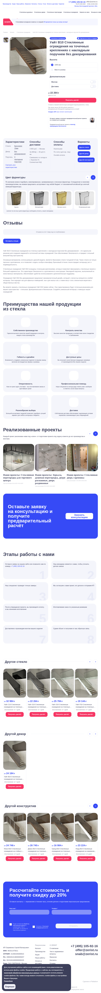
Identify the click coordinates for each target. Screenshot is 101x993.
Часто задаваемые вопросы (57, 953)
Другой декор (83, 153)
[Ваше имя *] (29, 912)
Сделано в (90, 981)
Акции (14, 4)
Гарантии (61, 4)
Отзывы (53, 963)
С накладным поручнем (18, 159)
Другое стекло (84, 147)
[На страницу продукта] (14, 693)
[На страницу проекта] (18, 464)
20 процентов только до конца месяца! (56, 22)
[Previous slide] (87, 177)
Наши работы (20, 4)
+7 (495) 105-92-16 (77, 2)
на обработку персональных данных (21, 924)
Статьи (40, 4)
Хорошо (9, 986)
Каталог (38, 948)
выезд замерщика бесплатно (62, 125)
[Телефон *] (72, 912)
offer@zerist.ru (91, 2)
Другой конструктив (86, 160)
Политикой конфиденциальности (42, 927)
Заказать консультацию (79, 516)
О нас (44, 4)
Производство (7, 4)
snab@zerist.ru (86, 954)
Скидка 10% (52, 112)
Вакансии (28, 4)
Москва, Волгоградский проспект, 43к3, (86, 6)
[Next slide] (93, 177)
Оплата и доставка (52, 4)
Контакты (34, 4)
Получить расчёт (72, 100)
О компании (54, 948)
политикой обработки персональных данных (21, 973)
